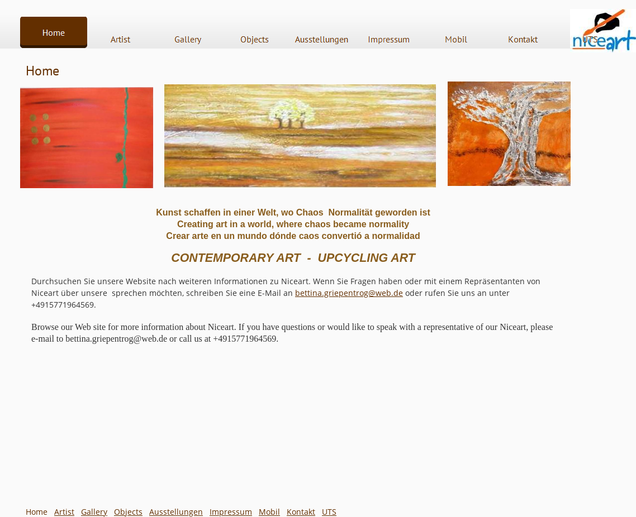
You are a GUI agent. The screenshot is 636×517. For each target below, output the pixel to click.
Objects (128, 511)
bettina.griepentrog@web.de (349, 293)
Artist (64, 511)
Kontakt (301, 511)
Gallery (94, 511)
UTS (329, 511)
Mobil (269, 511)
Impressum (231, 511)
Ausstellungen (176, 511)
